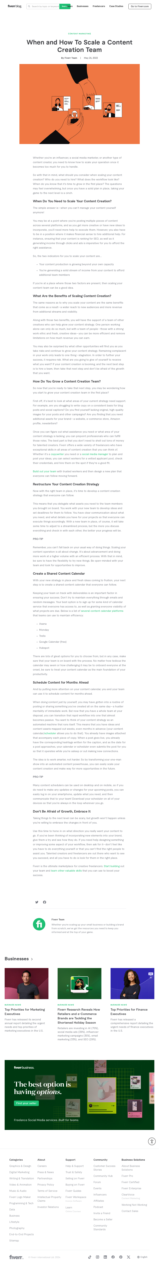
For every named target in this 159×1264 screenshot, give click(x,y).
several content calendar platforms (101, 611)
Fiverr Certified (130, 1182)
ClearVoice (128, 1194)
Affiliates (98, 1201)
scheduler (50, 733)
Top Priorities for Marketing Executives (25, 1012)
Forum (97, 1182)
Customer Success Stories (104, 1168)
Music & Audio (18, 1191)
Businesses (82, 6)
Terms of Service (47, 1191)
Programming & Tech (21, 1203)
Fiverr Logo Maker (20, 1197)
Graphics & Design (20, 1166)
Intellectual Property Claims (49, 1199)
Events (97, 1188)
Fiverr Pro (127, 1176)
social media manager (95, 454)
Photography (17, 1228)
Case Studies (116, 6)
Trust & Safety (74, 1172)
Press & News (45, 1172)
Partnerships (44, 1178)
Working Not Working (134, 1205)
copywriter (57, 454)
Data (12, 1209)
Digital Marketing (19, 1172)
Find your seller (26, 1103)
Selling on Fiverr (75, 1178)
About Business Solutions (131, 1168)
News (70, 6)
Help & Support (75, 1166)
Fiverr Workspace (76, 1199)
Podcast (98, 1207)
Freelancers (99, 6)
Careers (42, 1166)
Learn (73, 1209)
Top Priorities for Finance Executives (129, 1012)
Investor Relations (48, 1207)
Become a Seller (102, 1219)
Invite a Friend (101, 1213)
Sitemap (14, 1240)
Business (14, 1216)
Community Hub (103, 1176)
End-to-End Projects (21, 1234)
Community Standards (100, 1228)
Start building (112, 866)
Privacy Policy (45, 1185)
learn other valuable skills (66, 871)
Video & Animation (20, 1185)
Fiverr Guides (73, 1191)
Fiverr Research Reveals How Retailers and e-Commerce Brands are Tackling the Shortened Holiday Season (79, 1016)
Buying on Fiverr (75, 1185)
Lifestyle (14, 1222)
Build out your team (44, 471)
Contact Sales (130, 1211)
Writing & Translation (21, 1178)
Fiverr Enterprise (131, 1188)
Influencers (100, 1194)
